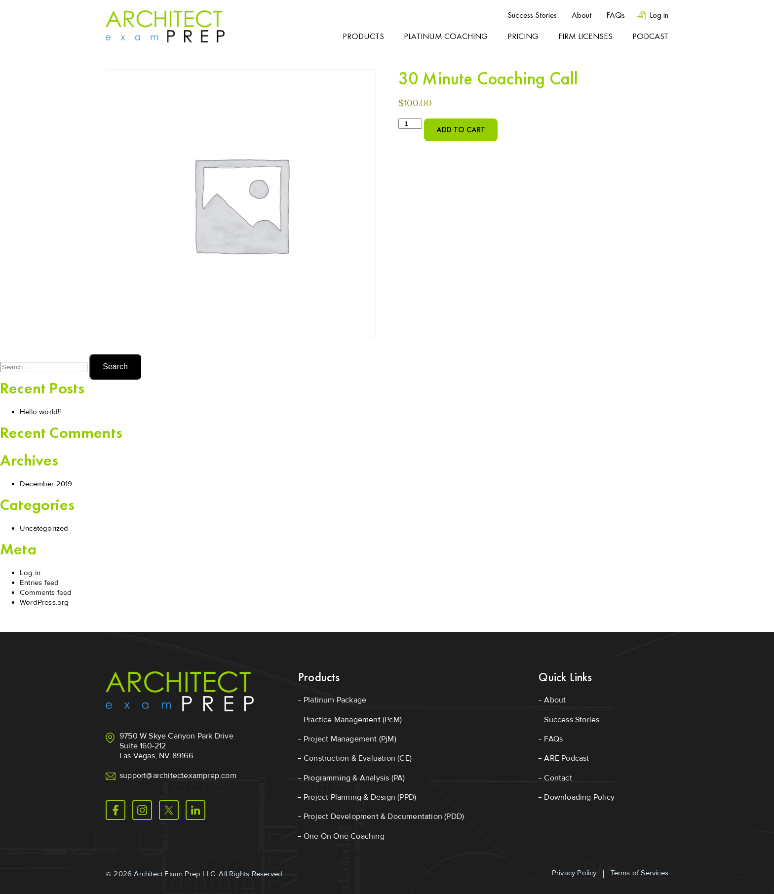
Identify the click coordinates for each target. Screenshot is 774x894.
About (581, 14)
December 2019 (46, 483)
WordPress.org (44, 602)
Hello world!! (40, 411)
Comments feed (46, 592)
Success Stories (532, 14)
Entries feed (39, 582)
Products (363, 36)
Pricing (523, 36)
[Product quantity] (410, 123)
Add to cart (460, 129)
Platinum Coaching (446, 36)
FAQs (615, 14)
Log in (659, 15)
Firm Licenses (585, 36)
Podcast (650, 36)
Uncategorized (44, 528)
